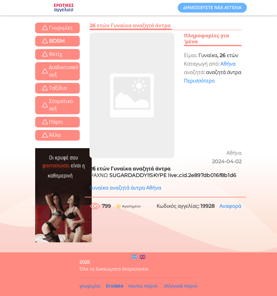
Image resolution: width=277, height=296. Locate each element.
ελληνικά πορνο (181, 286)
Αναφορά (230, 206)
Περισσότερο (199, 81)
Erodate (114, 286)
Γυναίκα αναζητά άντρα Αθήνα (125, 188)
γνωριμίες (89, 286)
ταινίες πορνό (143, 286)
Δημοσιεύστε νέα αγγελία (212, 7)
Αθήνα (228, 64)
